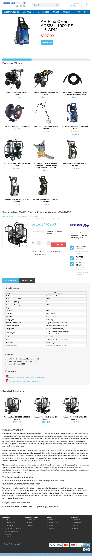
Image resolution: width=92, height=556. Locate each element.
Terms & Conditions (11, 531)
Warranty (8, 534)
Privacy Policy (9, 525)
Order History (76, 522)
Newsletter (75, 528)
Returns (29, 522)
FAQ (6, 520)
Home (4, 216)
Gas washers (28, 12)
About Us (8, 537)
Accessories (43, 12)
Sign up (85, 12)
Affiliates (52, 525)
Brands (56, 12)
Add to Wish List (40, 251)
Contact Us (31, 520)
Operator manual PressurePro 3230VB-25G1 (24, 382)
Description (10, 280)
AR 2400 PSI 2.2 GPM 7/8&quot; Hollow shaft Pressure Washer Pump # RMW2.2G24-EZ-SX (46, 165)
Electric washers (11, 12)
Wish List (75, 525)
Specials (52, 528)
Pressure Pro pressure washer (15, 219)
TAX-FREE (79, 257)
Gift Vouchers (54, 522)
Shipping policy (10, 522)
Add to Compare (55, 251)
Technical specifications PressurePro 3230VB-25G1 (27, 377)
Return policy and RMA (13, 528)
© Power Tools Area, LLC (11, 544)
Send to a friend (40, 254)
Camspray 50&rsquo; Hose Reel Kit (17, 126)
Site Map (30, 525)
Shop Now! (47, 42)
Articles (66, 12)
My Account (76, 520)
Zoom (25, 245)
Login (79, 12)
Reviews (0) (27, 280)
